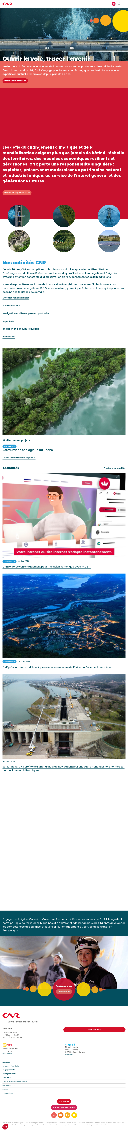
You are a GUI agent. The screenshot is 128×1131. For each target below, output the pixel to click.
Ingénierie (8, 321)
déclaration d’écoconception (106, 1125)
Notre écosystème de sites (64, 1107)
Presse (5, 1089)
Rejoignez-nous (9, 1074)
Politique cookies (52, 1123)
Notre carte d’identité (15, 80)
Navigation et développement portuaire (25, 313)
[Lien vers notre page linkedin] (54, 1115)
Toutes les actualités (115, 468)
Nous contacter (94, 1029)
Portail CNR (64, 1101)
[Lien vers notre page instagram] (61, 1115)
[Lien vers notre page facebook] (67, 1115)
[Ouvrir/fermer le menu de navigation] (124, 4)
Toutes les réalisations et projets (19, 458)
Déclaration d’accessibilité (95, 1123)
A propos (6, 1062)
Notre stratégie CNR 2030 (17, 192)
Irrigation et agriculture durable (20, 328)
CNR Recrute (64, 991)
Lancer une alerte (65, 1123)
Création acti (111, 1123)
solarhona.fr (7, 1053)
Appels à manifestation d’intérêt (15, 1081)
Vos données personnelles (35, 1123)
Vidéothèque (7, 1093)
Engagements (8, 1070)
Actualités (6, 1077)
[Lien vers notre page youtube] (74, 1115)
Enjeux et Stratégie (10, 1066)
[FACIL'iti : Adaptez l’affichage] (114, 4)
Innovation (8, 336)
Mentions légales (18, 1123)
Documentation (8, 1085)
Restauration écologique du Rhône (27, 450)
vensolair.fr (69, 1054)
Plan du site (7, 1123)
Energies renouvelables (15, 297)
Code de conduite (78, 1123)
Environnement (11, 305)
